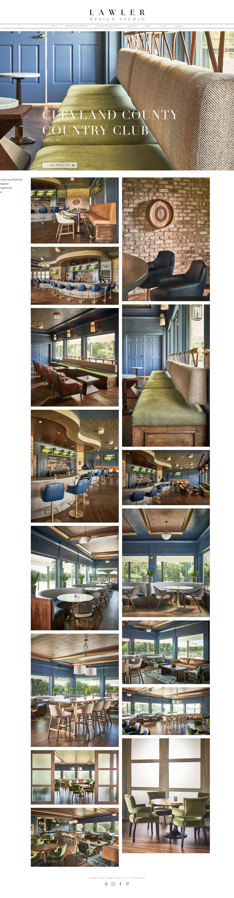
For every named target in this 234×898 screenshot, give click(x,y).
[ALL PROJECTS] (60, 165)
